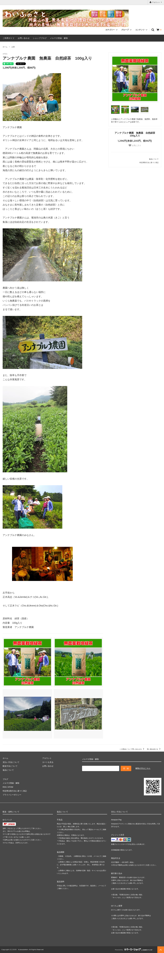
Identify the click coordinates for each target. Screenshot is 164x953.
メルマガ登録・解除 (59, 38)
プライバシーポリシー (12, 795)
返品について (154, 159)
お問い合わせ (24, 38)
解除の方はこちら (142, 768)
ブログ (5, 779)
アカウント (156, 2)
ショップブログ (40, 38)
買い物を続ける (154, 749)
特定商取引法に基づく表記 (149, 162)
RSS (4, 787)
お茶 (13, 47)
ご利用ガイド (9, 38)
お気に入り (135, 145)
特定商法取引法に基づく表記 (15, 791)
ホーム (5, 47)
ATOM (10, 787)
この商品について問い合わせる (132, 749)
